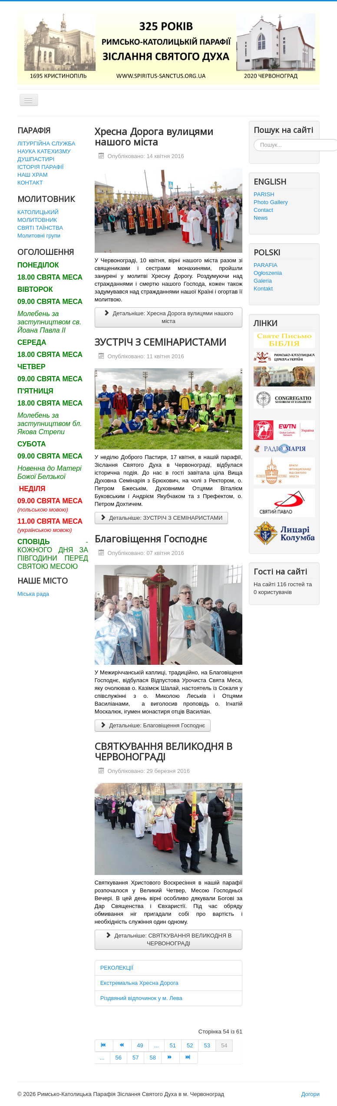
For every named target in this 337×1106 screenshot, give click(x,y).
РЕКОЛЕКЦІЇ (116, 967)
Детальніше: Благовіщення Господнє (152, 725)
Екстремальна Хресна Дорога (139, 983)
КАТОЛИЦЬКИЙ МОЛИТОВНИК (38, 216)
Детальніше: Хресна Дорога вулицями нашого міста (168, 317)
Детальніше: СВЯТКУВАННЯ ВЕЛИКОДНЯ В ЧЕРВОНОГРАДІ (169, 939)
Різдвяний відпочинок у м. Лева (141, 998)
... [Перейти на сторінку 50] (156, 1045)
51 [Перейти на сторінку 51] (173, 1045)
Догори (310, 1094)
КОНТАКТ (30, 182)
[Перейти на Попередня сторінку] (122, 1046)
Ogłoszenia (268, 273)
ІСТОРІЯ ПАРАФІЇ (40, 167)
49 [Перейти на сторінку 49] (140, 1045)
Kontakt (263, 288)
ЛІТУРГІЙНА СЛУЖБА (46, 143)
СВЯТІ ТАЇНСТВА (40, 228)
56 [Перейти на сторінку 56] (119, 1057)
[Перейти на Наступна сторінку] (171, 1058)
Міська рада (33, 594)
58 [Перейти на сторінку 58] (152, 1057)
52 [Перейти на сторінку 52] (190, 1045)
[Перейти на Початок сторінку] (104, 1046)
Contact (263, 210)
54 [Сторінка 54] (224, 1045)
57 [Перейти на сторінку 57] (135, 1057)
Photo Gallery (271, 202)
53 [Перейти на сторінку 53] (207, 1045)
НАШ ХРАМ (32, 175)
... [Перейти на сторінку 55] (102, 1057)
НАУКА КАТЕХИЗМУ (43, 151)
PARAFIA (266, 265)
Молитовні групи (38, 235)
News (261, 218)
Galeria (263, 280)
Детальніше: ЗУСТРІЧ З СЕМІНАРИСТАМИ (161, 518)
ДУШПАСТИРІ (35, 159)
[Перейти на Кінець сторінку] (189, 1058)
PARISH (264, 194)
